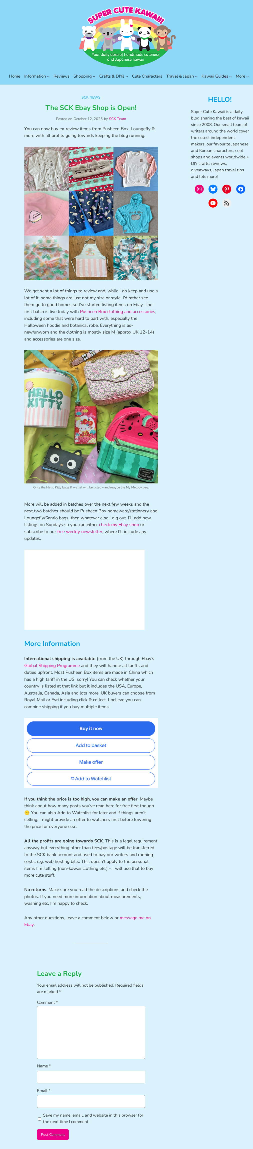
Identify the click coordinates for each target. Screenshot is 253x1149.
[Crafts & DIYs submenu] (127, 76)
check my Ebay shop (119, 525)
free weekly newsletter (79, 532)
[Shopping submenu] (94, 76)
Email (43, 1091)
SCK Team (117, 118)
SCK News (91, 97)
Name (44, 1066)
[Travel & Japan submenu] (196, 76)
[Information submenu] (48, 76)
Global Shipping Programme (52, 666)
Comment (47, 1002)
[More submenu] (247, 76)
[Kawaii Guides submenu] (230, 76)
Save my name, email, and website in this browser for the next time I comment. (93, 1118)
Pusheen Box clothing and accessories (117, 312)
